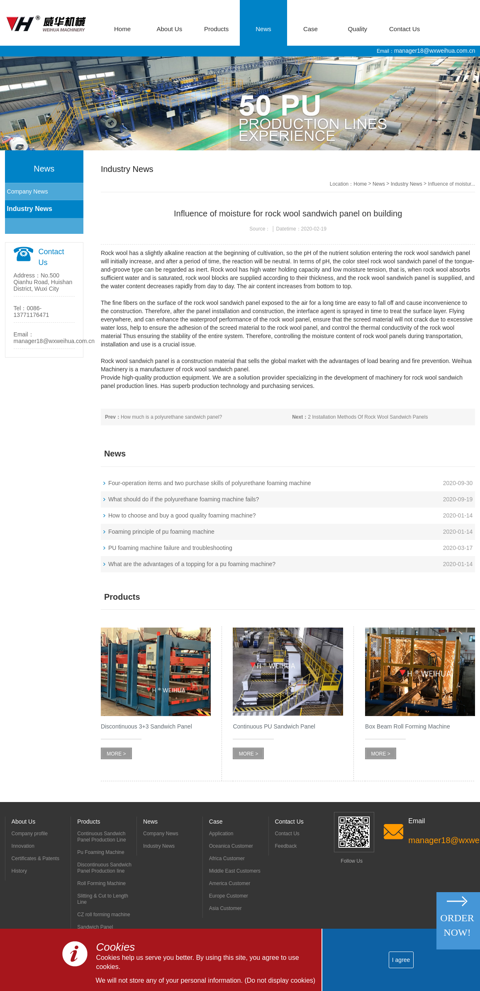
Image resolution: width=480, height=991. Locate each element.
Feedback (286, 846)
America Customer (229, 883)
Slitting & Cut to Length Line (102, 899)
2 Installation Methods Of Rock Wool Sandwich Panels (360, 417)
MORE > (116, 754)
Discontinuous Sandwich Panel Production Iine (104, 868)
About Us (170, 28)
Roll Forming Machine (101, 883)
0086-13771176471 (31, 311)
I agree (401, 960)
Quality (357, 28)
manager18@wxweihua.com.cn (434, 50)
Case (310, 28)
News (263, 28)
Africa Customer (227, 858)
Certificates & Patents (35, 858)
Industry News (29, 208)
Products (216, 28)
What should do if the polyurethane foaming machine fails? (183, 499)
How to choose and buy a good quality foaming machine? (182, 515)
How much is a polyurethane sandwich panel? (163, 417)
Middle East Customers (235, 871)
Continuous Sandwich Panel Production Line (101, 837)
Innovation (23, 846)
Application (221, 833)
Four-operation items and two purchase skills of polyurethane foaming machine (209, 483)
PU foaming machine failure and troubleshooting (170, 548)
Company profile (30, 833)
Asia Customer (225, 908)
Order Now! (457, 925)
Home (122, 28)
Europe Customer (228, 896)
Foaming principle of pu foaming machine (161, 531)
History (19, 871)
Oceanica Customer (231, 846)
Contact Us (404, 28)
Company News (27, 191)
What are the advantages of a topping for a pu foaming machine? (191, 564)
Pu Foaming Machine (100, 852)
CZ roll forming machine (103, 914)
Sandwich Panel (95, 927)
